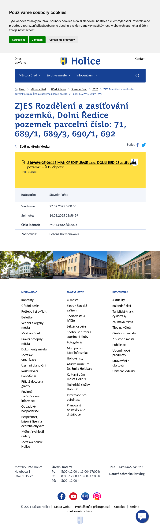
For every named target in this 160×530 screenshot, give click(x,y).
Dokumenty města (34, 349)
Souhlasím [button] (18, 39)
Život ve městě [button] (57, 75)
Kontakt (140, 59)
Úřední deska (58, 89)
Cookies (119, 507)
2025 (95, 89)
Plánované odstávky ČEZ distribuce (76, 409)
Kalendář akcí (122, 306)
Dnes (20, 61)
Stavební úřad (79, 89)
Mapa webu (62, 507)
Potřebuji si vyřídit (34, 311)
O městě (73, 300)
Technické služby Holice (78, 387)
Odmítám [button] (37, 39)
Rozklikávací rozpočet (29, 373)
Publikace (119, 345)
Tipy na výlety (122, 327)
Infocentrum (120, 292)
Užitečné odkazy (124, 371)
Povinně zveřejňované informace (30, 396)
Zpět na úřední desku (35, 146)
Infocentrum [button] (85, 75)
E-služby (27, 317)
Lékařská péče (76, 326)
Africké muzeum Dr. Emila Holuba (78, 366)
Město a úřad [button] (28, 75)
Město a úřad (38, 89)
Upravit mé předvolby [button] (62, 39)
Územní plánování (33, 365)
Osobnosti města (124, 333)
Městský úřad (30, 333)
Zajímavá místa (123, 322)
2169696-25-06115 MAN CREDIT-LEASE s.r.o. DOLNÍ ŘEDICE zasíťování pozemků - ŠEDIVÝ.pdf (81, 164)
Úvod (22, 89)
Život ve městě (75, 292)
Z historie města (124, 339)
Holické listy (75, 358)
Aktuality (119, 300)
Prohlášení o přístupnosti (92, 507)
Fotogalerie (75, 342)
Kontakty (27, 300)
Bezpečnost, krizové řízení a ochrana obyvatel (33, 421)
